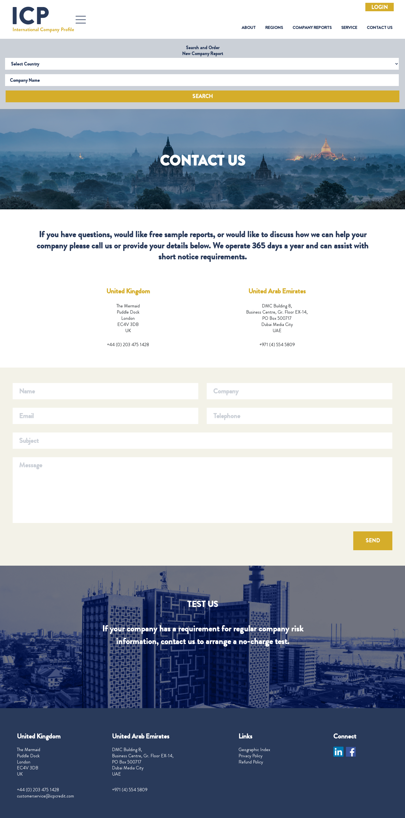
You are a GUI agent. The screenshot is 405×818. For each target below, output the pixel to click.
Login (379, 7)
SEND (373, 540)
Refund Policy (250, 762)
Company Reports (312, 28)
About (249, 28)
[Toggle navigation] (80, 19)
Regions (274, 28)
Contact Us (379, 28)
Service (349, 28)
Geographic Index (254, 750)
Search (202, 96)
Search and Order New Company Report (202, 50)
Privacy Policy (250, 756)
